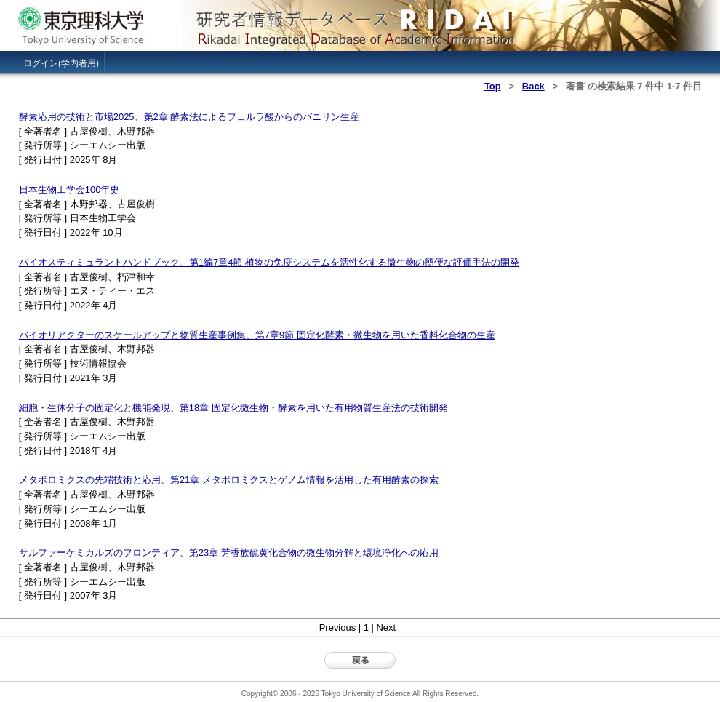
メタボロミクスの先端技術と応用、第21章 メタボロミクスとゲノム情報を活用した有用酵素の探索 (229, 479)
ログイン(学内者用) (61, 63)
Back (533, 86)
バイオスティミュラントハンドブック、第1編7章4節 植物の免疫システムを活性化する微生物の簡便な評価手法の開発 (269, 262)
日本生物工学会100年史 (69, 189)
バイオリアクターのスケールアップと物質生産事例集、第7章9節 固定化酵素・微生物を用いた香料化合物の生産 (257, 335)
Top (492, 86)
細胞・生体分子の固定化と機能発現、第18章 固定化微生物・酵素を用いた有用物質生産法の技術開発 (233, 407)
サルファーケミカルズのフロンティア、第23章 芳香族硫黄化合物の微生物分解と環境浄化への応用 (229, 552)
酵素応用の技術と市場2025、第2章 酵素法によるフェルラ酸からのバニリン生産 (189, 116)
